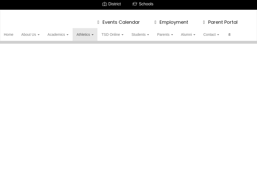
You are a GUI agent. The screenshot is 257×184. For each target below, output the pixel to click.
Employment (170, 19)
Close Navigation (25, 47)
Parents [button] (171, 32)
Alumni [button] (194, 32)
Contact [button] (217, 32)
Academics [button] (65, 32)
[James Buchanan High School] (128, 13)
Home (16, 32)
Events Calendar (117, 19)
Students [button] (147, 32)
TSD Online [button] (119, 32)
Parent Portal (219, 19)
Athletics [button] (92, 32)
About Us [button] (38, 32)
